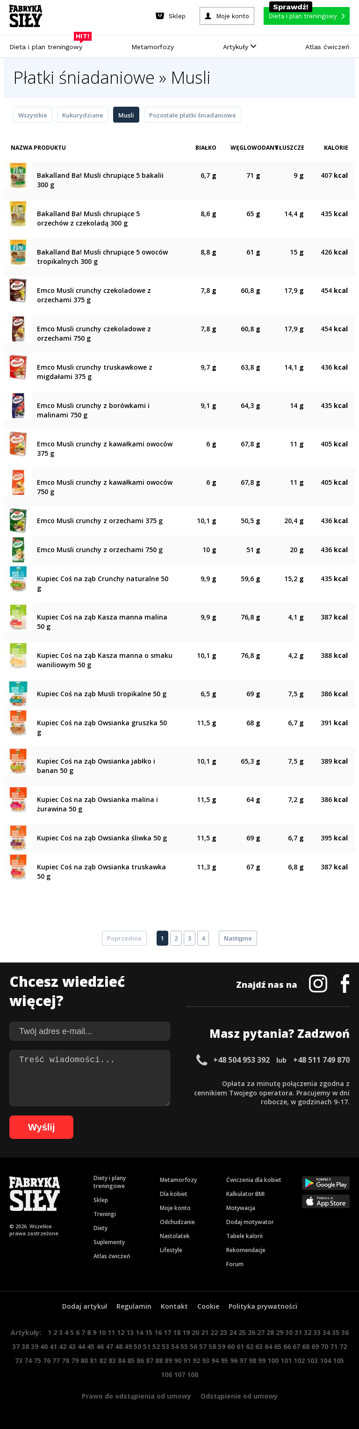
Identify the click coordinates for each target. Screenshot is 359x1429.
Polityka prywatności (263, 1306)
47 (109, 1346)
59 (221, 1346)
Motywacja (240, 1208)
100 (273, 1360)
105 (338, 1360)
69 (315, 1346)
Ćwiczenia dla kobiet (253, 1180)
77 (56, 1360)
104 (325, 1360)
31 (298, 1332)
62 (249, 1346)
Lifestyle (171, 1250)
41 (53, 1346)
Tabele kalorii (244, 1236)
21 (204, 1332)
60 (231, 1346)
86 (140, 1360)
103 (312, 1360)
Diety (100, 1228)
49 (128, 1346)
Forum (235, 1264)
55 (184, 1346)
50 (137, 1346)
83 (112, 1360)
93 (205, 1360)
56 (193, 1346)
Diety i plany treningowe (109, 1182)
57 (203, 1346)
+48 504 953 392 (241, 1060)
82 (103, 1360)
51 (147, 1346)
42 (62, 1346)
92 (196, 1360)
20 (195, 1332)
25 (242, 1332)
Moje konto (175, 1208)
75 (37, 1360)
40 (44, 1346)
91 (187, 1360)
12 (120, 1332)
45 (90, 1346)
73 (18, 1360)
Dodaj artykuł (84, 1306)
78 (65, 1360)
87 (149, 1360)
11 (111, 1332)
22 (214, 1332)
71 (333, 1346)
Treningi (104, 1214)
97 (243, 1360)
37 (16, 1346)
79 (75, 1360)
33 (317, 1332)
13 (130, 1332)
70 (324, 1346)
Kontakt (174, 1306)
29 (279, 1332)
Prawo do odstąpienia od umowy (136, 1396)
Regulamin (133, 1306)
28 (270, 1332)
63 (259, 1346)
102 (299, 1360)
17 (167, 1332)
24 (233, 1332)
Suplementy (109, 1242)
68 (305, 1346)
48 (118, 1346)
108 (192, 1374)
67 (296, 1346)
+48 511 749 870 (321, 1060)
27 (261, 1332)
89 (168, 1360)
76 (46, 1360)
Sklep (100, 1200)
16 (158, 1332)
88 (159, 1360)
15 (148, 1332)
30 (289, 1332)
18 (176, 1332)
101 (286, 1360)
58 (212, 1346)
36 (345, 1332)
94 (215, 1360)
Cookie (208, 1306)
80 (84, 1360)
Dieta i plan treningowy (48, 44)
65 (277, 1346)
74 (28, 1360)
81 (93, 1360)
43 (72, 1346)
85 (131, 1360)
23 (223, 1332)
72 (343, 1346)
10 (102, 1332)
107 (179, 1374)
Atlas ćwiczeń (327, 47)
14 (139, 1332)
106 (166, 1374)
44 (81, 1346)
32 (307, 1332)
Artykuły (239, 47)
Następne (238, 938)
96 (233, 1360)
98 (252, 1360)
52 (156, 1346)
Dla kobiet (173, 1194)
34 (326, 1332)
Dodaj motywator (250, 1222)
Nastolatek (175, 1236)
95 (224, 1360)
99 (262, 1360)
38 (25, 1346)
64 (268, 1346)
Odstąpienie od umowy (239, 1396)
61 (240, 1346)
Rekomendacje (246, 1250)
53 (165, 1346)
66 (287, 1346)
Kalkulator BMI (245, 1194)
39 (34, 1346)
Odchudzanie (177, 1222)
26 (251, 1332)
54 (175, 1346)
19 (186, 1332)
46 (100, 1346)
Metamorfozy (152, 47)
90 (177, 1360)
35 (335, 1332)
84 (121, 1360)
